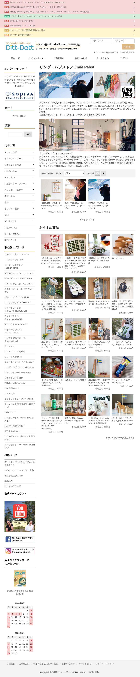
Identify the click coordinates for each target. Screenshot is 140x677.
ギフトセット (11, 221)
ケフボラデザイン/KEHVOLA (18, 302)
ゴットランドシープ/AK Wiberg (19, 399)
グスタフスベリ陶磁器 (15, 351)
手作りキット (11, 240)
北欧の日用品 (11, 227)
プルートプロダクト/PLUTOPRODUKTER (16, 309)
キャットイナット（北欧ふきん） (20, 362)
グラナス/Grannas (13, 431)
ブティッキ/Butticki (13, 357)
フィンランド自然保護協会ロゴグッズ (20, 405)
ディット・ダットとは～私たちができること (20, 463)
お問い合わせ (81, 58)
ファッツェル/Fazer (14, 378)
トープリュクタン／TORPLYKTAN (14, 266)
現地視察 (9, 481)
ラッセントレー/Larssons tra (18, 372)
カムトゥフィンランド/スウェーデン (19, 290)
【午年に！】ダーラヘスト (17, 254)
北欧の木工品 (11, 171)
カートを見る (103, 58)
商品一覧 (15, 58)
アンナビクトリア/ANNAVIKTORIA (13, 317)
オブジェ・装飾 (12, 209)
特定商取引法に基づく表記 (45, 664)
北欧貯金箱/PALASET (14, 426)
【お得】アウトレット (15, 259)
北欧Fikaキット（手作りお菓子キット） (20, 438)
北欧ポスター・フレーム (16, 183)
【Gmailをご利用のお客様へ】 (21, 35)
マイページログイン (104, 664)
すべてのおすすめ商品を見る (121, 438)
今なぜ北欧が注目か (14, 475)
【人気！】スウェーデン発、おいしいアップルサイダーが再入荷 (36, 16)
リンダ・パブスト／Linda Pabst (19, 367)
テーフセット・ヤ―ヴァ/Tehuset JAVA (20, 446)
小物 (7, 202)
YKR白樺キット (12, 388)
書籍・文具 (10, 196)
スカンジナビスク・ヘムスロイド (20, 284)
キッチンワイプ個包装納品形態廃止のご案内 (27, 30)
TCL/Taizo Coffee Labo (15, 383)
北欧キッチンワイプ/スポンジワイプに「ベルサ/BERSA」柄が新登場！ (37, 2)
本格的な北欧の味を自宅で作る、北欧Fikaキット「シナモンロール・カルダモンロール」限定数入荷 (49, 12)
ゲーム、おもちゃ (13, 234)
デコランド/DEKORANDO (17, 324)
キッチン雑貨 (11, 152)
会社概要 (11, 664)
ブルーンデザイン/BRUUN (17, 297)
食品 (7, 215)
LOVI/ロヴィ (10, 393)
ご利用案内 (59, 58)
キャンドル (10, 177)
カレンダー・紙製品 (14, 190)
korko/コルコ (10, 412)
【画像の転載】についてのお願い (22, 26)
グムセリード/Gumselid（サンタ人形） (19, 419)
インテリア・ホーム (14, 158)
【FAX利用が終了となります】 (21, 21)
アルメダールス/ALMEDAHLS (18, 278)
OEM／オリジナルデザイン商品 (19, 470)
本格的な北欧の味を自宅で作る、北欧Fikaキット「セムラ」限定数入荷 (37, 7)
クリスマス (10, 346)
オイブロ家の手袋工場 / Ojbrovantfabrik (15, 339)
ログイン (124, 58)
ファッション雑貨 (13, 165)
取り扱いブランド (13, 486)
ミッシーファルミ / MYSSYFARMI (13, 331)
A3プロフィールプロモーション (19, 273)
